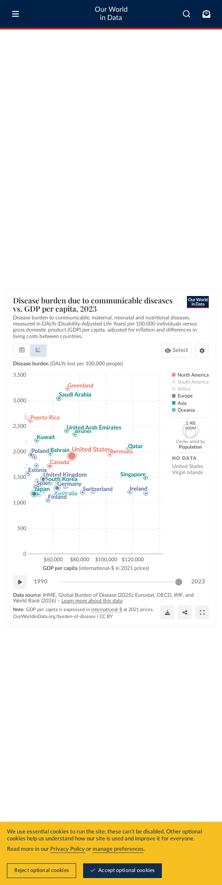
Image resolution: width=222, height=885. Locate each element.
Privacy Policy (67, 849)
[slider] (179, 582)
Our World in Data (111, 13)
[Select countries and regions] (176, 351)
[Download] (167, 612)
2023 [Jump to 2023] (198, 581)
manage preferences (118, 849)
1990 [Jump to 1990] (41, 581)
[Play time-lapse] (20, 582)
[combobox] (186, 13)
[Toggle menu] (15, 14)
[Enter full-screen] (202, 612)
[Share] (185, 612)
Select (180, 350)
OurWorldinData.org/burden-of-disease (54, 616)
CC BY (106, 616)
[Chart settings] (202, 351)
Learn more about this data (91, 600)
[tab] (22, 351)
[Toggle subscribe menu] (206, 14)
